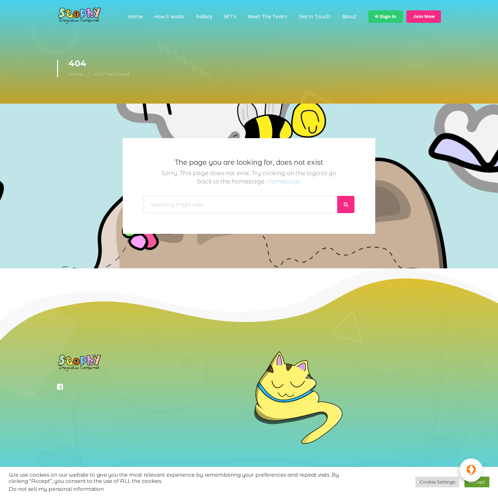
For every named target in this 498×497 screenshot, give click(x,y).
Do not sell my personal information (56, 489)
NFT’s (230, 16)
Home (135, 16)
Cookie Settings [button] (437, 482)
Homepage (284, 181)
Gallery (204, 16)
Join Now (424, 16)
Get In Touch (314, 16)
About (349, 16)
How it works (169, 16)
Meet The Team (267, 16)
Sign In (385, 16)
